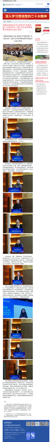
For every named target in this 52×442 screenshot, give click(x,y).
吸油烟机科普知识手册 (41, 90)
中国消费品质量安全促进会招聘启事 (44, 52)
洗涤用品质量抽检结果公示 (42, 69)
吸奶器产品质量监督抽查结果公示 (43, 67)
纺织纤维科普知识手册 (41, 93)
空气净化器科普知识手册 (41, 92)
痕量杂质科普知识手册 (41, 86)
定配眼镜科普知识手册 (41, 88)
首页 (5, 21)
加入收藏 (47, 6)
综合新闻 (9, 21)
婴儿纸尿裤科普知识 (40, 84)
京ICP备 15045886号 (7, 436)
